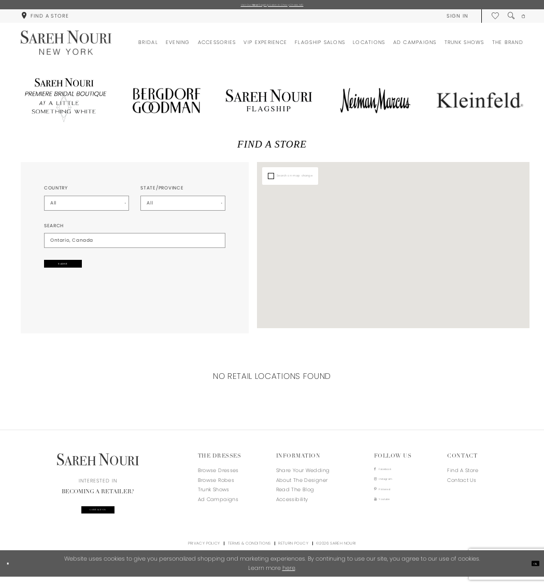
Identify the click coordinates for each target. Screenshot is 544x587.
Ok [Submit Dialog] (531, 573)
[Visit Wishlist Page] (487, 19)
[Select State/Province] (182, 207)
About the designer (302, 483)
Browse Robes (216, 483)
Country (56, 192)
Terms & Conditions (249, 553)
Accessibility (292, 503)
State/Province (161, 192)
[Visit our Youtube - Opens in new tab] (392, 514)
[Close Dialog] (11, 574)
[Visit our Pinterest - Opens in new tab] (392, 501)
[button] (449, 19)
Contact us (98, 516)
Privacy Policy (204, 553)
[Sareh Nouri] (66, 47)
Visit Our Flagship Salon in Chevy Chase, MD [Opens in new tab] (272, 6)
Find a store (462, 474)
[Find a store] (45, 19)
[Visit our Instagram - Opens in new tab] (392, 488)
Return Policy (293, 553)
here (288, 578)
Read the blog (295, 493)
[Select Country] (86, 207)
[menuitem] (45, 19)
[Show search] (503, 19)
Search (54, 229)
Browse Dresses (218, 474)
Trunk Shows (214, 493)
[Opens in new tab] (64, 104)
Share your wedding (303, 474)
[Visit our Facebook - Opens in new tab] (392, 475)
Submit (83, 271)
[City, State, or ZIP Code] (134, 244)
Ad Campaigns (218, 503)
